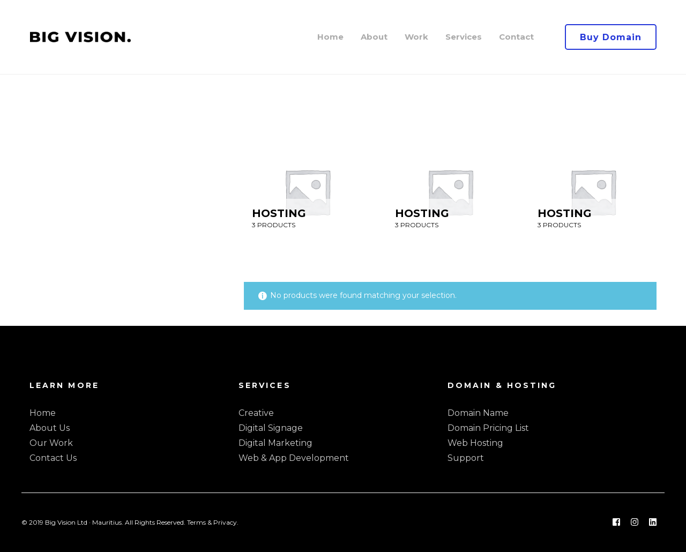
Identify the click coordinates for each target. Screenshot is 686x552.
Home (42, 413)
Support (466, 458)
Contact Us (53, 458)
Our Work (51, 443)
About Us (49, 428)
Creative (256, 413)
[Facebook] (616, 522)
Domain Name (478, 413)
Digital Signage (270, 428)
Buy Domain (611, 37)
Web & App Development (293, 458)
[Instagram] (635, 522)
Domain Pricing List (488, 428)
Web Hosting (475, 443)
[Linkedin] (653, 522)
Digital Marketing (275, 443)
